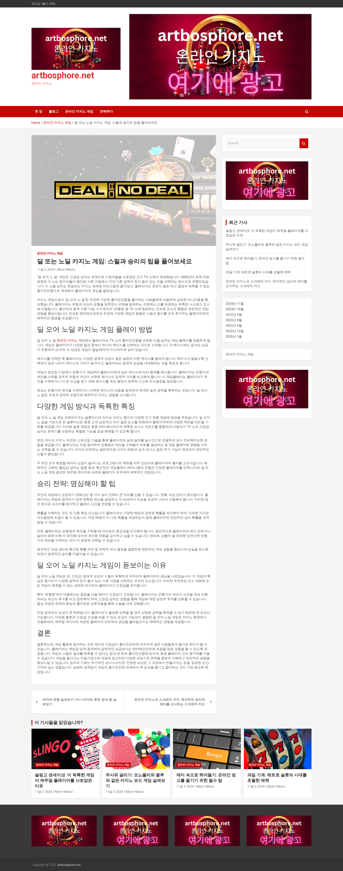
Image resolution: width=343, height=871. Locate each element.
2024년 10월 (235, 309)
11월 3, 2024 (45, 269)
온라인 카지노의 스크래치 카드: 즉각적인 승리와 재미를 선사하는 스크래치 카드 (169, 702)
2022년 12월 (235, 331)
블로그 (54, 111)
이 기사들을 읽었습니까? (59, 722)
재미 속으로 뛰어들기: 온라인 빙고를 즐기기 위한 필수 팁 (206, 777)
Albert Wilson (66, 269)
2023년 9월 (234, 315)
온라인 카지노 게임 (79, 111)
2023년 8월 (234, 320)
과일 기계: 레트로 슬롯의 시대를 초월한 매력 (258, 272)
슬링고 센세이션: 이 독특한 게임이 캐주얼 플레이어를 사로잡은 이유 (64, 780)
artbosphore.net (63, 75)
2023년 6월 (234, 326)
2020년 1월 (234, 337)
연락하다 (106, 111)
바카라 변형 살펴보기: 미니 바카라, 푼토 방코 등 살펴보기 (79, 702)
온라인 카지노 (67, 340)
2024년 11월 (235, 304)
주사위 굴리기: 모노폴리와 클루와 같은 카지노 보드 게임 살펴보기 (135, 780)
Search (303, 143)
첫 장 (38, 111)
